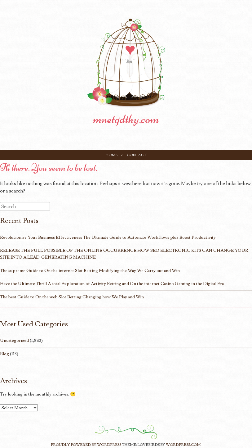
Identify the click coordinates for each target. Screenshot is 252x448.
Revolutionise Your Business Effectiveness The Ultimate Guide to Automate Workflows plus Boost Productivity (108, 237)
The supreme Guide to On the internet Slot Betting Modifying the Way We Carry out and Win (90, 271)
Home (112, 155)
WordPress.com (183, 444)
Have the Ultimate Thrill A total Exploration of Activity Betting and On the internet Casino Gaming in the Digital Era (112, 284)
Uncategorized (14, 340)
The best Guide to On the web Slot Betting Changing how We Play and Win (72, 297)
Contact (137, 155)
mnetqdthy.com (126, 119)
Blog (4, 354)
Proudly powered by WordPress (86, 444)
